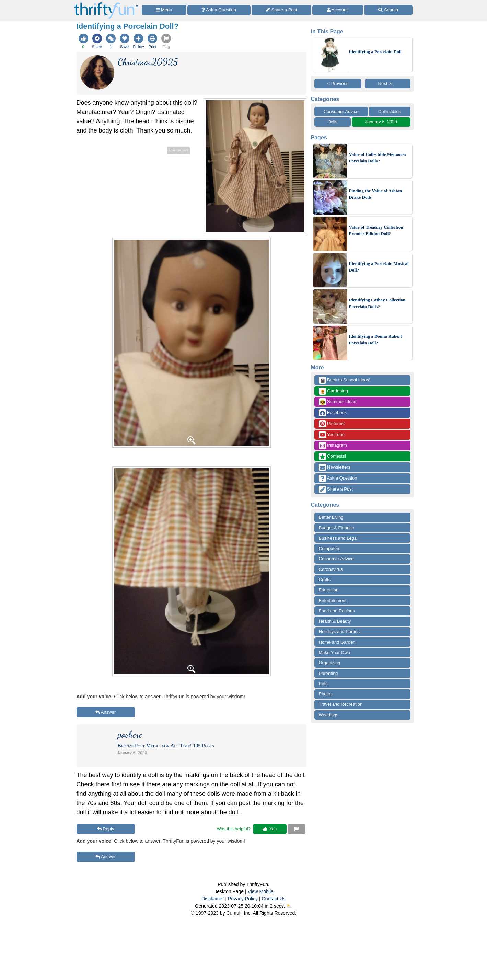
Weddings (329, 714)
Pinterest (332, 423)
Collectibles (389, 111)
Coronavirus (331, 569)
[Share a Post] (282, 10)
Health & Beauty (335, 621)
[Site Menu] (164, 10)
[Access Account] (337, 10)
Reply (105, 828)
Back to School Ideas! (344, 380)
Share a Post (336, 489)
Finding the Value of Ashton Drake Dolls (375, 194)
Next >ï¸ (387, 83)
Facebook (333, 412)
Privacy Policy (243, 898)
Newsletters (335, 467)
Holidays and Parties (339, 631)
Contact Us (274, 898)
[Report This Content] (296, 829)
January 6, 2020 (381, 121)
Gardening (333, 391)
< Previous (338, 83)
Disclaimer (212, 898)
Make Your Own (334, 652)
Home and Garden (337, 642)
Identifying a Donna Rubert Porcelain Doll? (375, 340)
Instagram (333, 445)
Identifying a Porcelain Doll (375, 51)
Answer (105, 712)
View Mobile (261, 891)
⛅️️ (289, 906)
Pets (323, 683)
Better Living (331, 517)
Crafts (325, 579)
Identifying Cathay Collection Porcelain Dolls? (377, 303)
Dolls (332, 121)
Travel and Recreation (340, 704)
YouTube (332, 434)
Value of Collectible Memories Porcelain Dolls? (377, 158)
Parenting (328, 673)
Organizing (329, 662)
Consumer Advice (341, 111)
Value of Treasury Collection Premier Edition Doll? (376, 231)
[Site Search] (388, 10)
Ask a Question (338, 478)
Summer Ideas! (338, 401)
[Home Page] (106, 4)
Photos (326, 694)
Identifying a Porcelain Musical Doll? (379, 267)
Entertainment (333, 600)
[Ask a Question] (219, 10)
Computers (330, 548)
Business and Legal (338, 538)
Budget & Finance (336, 527)
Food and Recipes (337, 610)
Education (329, 589)
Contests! (332, 456)
